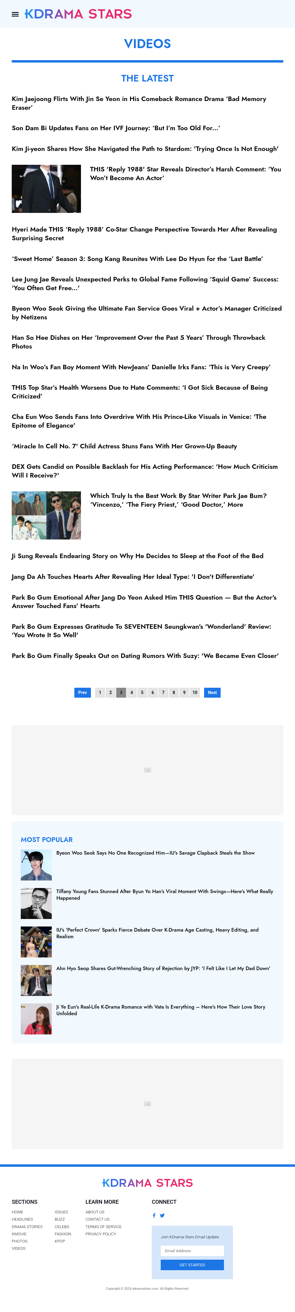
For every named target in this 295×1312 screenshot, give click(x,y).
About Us (94, 1211)
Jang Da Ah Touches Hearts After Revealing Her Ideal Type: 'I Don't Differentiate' (133, 576)
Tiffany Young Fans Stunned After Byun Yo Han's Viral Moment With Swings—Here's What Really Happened (164, 895)
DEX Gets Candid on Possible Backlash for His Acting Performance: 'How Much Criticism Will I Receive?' (145, 471)
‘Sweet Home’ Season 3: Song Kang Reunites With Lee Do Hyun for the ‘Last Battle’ (137, 258)
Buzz (60, 1219)
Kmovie (19, 1233)
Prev (82, 692)
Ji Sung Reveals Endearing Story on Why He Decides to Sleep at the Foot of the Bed (137, 556)
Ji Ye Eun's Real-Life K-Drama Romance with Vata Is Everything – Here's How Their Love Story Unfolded (160, 1010)
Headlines (22, 1219)
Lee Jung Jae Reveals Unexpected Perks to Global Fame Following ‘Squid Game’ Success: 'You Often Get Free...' (145, 283)
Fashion (63, 1233)
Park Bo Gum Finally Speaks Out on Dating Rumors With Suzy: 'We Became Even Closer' (145, 655)
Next (212, 692)
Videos (19, 1248)
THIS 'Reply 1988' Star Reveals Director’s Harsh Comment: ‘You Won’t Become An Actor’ (185, 173)
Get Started (192, 1264)
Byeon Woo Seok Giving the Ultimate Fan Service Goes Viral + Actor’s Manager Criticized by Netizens (147, 312)
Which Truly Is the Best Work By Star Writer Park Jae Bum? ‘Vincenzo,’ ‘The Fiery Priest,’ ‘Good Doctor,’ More (178, 500)
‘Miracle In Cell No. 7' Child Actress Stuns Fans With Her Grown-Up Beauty (124, 446)
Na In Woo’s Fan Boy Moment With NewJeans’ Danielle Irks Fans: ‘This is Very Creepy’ (141, 367)
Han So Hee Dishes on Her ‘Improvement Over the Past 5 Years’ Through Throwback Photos (139, 342)
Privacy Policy (100, 1233)
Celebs (62, 1226)
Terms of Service (103, 1226)
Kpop (60, 1241)
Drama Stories (27, 1226)
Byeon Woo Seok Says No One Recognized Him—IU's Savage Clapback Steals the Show (155, 852)
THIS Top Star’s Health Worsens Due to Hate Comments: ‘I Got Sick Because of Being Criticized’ (140, 392)
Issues (61, 1211)
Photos (19, 1241)
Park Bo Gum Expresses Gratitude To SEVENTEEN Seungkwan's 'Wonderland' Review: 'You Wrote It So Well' (141, 631)
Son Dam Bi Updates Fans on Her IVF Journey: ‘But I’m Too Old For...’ (116, 128)
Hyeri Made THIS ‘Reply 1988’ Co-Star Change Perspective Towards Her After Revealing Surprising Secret (144, 233)
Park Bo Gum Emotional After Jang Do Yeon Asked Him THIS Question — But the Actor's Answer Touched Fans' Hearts (144, 601)
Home (17, 1211)
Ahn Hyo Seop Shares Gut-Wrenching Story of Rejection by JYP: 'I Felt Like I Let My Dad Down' (163, 968)
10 (194, 692)
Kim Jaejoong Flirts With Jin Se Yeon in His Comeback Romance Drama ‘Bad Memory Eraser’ (139, 103)
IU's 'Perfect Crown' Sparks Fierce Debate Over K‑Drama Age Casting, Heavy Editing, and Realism (157, 933)
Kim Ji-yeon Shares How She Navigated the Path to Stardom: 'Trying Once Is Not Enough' (145, 148)
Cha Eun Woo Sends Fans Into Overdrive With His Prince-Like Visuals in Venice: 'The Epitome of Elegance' (139, 421)
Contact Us (97, 1219)
